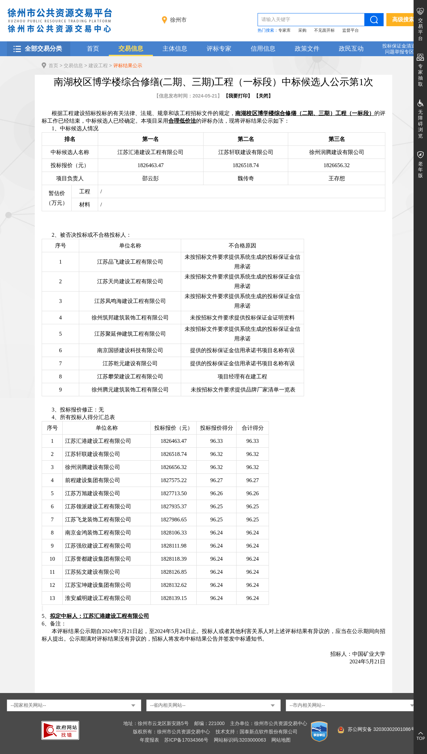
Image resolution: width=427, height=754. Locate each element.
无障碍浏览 (420, 124)
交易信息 (130, 48)
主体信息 (175, 48)
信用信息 (263, 48)
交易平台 (420, 29)
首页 (93, 48)
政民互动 (351, 48)
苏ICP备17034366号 (186, 740)
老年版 (420, 169)
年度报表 (149, 740)
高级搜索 (403, 19)
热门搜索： (268, 30)
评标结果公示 (127, 65)
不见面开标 (324, 30)
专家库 (284, 30)
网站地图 (281, 740)
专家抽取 (420, 75)
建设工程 (98, 65)
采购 (302, 30)
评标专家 (219, 48)
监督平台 (350, 30)
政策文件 (307, 48)
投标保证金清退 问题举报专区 (399, 48)
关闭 (263, 96)
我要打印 (238, 96)
